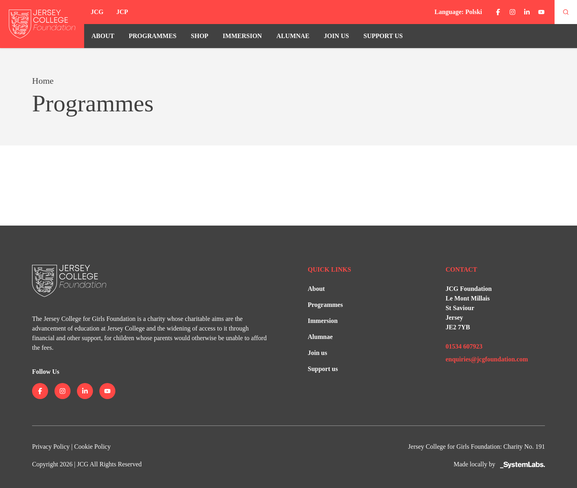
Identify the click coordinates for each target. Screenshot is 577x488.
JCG (97, 11)
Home (43, 81)
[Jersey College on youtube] (541, 12)
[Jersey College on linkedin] (527, 12)
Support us (383, 35)
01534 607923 (464, 346)
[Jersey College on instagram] (512, 12)
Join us (336, 35)
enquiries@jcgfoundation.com (487, 359)
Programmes (152, 35)
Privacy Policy (51, 446)
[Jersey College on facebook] (498, 12)
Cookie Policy (92, 446)
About (102, 35)
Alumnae (293, 35)
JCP (122, 11)
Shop (199, 35)
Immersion (242, 35)
